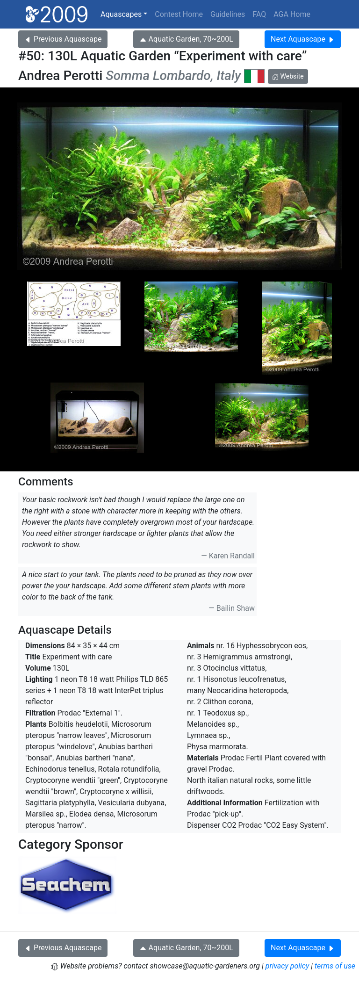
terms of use (335, 965)
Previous (62, 39)
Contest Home (179, 14)
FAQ (259, 14)
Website (288, 76)
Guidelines (227, 14)
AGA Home (291, 14)
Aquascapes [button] (121, 14)
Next (303, 39)
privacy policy (287, 965)
